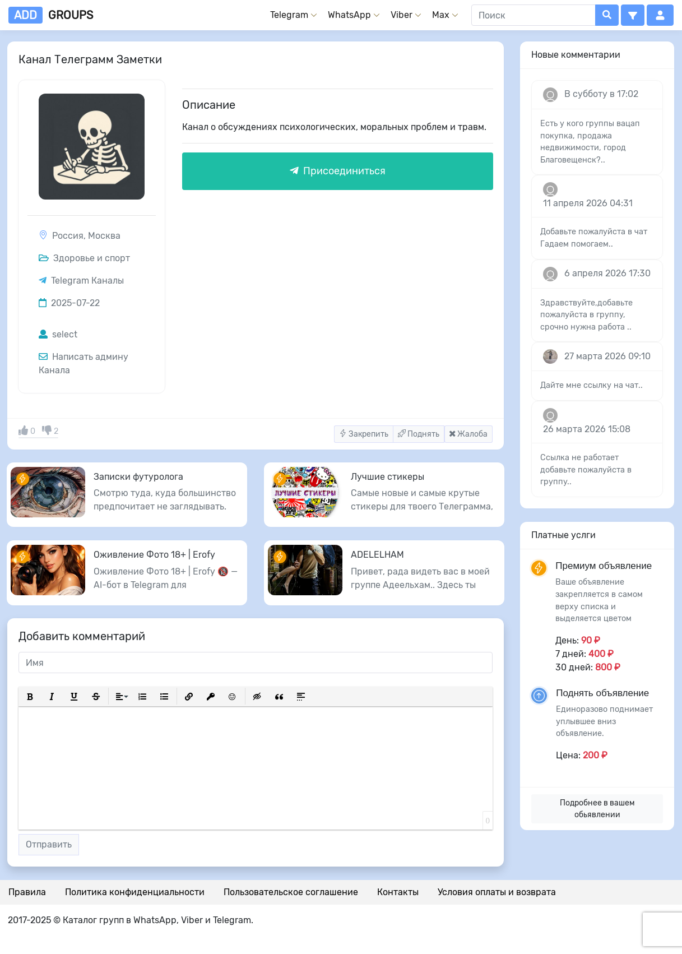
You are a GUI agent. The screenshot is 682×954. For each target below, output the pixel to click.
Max (440, 15)
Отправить (49, 844)
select (58, 334)
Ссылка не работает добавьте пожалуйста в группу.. (586, 470)
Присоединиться (338, 171)
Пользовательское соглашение (291, 892)
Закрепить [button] (363, 434)
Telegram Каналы (87, 280)
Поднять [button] (418, 434)
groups (50, 15)
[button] (632, 15)
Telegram (289, 15)
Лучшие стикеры (387, 476)
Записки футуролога (138, 476)
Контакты (398, 892)
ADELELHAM (377, 554)
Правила (27, 892)
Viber (401, 15)
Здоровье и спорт (84, 258)
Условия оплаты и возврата (497, 892)
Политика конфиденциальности (135, 892)
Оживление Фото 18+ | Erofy (154, 554)
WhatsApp (349, 15)
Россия (67, 235)
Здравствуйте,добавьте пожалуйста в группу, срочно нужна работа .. (586, 315)
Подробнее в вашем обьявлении (597, 808)
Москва (104, 235)
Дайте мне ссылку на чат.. (591, 385)
